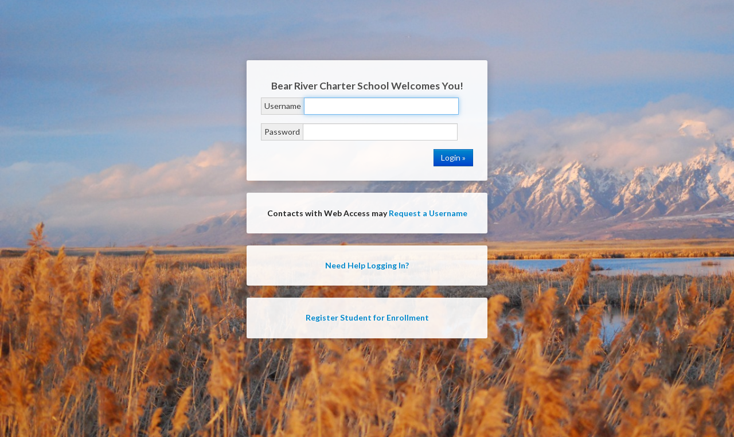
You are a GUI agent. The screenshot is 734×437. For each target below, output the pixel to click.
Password (282, 131)
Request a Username (428, 213)
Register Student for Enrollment (367, 317)
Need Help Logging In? (367, 265)
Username (282, 106)
